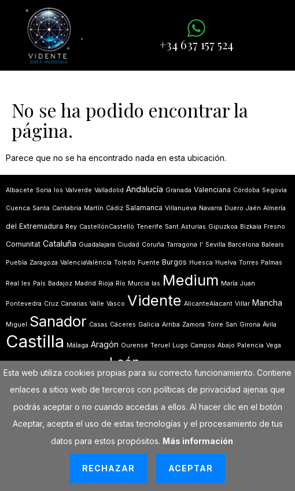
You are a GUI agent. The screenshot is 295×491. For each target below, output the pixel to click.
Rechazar (108, 468)
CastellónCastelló (106, 226)
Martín (94, 208)
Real (12, 283)
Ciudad (128, 244)
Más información (198, 441)
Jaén (253, 208)
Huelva (226, 262)
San (231, 324)
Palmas (271, 262)
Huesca (201, 262)
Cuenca (18, 208)
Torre (215, 324)
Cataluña (59, 243)
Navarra (210, 208)
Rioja (105, 283)
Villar (242, 303)
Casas (98, 324)
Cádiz (114, 208)
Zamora (193, 324)
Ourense (134, 345)
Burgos (174, 262)
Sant (172, 226)
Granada (178, 190)
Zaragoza (44, 262)
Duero (234, 208)
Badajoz (60, 283)
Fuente (149, 262)
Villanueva (181, 208)
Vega (273, 345)
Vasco (115, 303)
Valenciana (212, 189)
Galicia (149, 324)
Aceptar (190, 468)
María (229, 283)
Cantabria (67, 208)
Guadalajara (97, 244)
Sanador (58, 321)
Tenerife (150, 226)
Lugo (180, 345)
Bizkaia (250, 226)
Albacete (20, 190)
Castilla (35, 341)
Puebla (16, 262)
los (58, 190)
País (39, 283)
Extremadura (41, 226)
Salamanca (144, 207)
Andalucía (144, 189)
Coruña (153, 244)
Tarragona (182, 244)
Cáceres (123, 324)
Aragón (105, 344)
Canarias (74, 303)
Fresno (274, 226)
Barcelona (243, 244)
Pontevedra (24, 303)
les (26, 283)
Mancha (267, 302)
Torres (249, 262)
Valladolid (109, 190)
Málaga (78, 345)
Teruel (160, 345)
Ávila (269, 324)
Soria (43, 190)
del (11, 226)
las (156, 283)
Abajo (226, 345)
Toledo (124, 262)
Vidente (154, 300)
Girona (249, 324)
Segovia (274, 190)
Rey (71, 226)
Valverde (78, 190)
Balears (272, 244)
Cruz (51, 303)
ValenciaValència (86, 262)
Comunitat (23, 244)
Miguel (16, 324)
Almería (274, 208)
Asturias (193, 226)
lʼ (201, 244)
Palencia (250, 345)
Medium (191, 280)
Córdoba (246, 190)
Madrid (85, 283)
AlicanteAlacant (208, 303)
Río (121, 283)
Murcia (138, 283)
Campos (202, 345)
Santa (41, 208)
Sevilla (215, 244)
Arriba (171, 324)
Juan (247, 283)
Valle (97, 303)
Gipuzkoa (223, 226)
